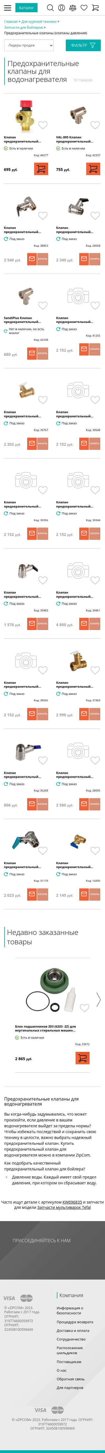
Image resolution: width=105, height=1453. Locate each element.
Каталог (26, 7)
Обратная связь (71, 1378)
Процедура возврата (75, 1321)
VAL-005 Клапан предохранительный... (75, 139)
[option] (52, 1015)
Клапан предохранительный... (22, 139)
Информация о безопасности (70, 1310)
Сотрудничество (71, 1339)
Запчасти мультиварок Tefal (64, 1207)
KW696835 (72, 1202)
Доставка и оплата (73, 1330)
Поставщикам (69, 1361)
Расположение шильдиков (70, 1350)
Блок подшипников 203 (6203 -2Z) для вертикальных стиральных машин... (45, 1028)
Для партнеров (70, 1387)
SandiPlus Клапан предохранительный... (22, 320)
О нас (62, 1370)
